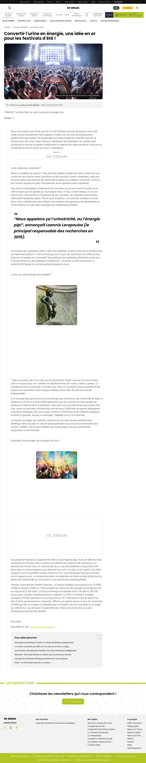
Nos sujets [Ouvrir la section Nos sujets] (92, 719)
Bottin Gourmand (134, 723)
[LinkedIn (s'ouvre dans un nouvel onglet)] (10, 727)
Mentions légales (20, 756)
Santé (67, 15)
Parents (49, 2)
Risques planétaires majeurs (60, 21)
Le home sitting (94, 745)
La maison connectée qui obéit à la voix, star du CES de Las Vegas (42, 646)
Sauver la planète (8, 15)
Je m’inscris (73, 701)
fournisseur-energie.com (42, 626)
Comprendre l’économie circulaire (101, 729)
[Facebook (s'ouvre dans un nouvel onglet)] (16, 727)
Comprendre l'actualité (97, 15)
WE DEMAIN (118, 2)
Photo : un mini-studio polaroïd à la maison (32, 662)
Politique (59, 15)
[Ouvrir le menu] (9, 8)
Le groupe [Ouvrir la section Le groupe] (132, 719)
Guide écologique (135, 15)
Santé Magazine (39, 2)
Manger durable (40, 21)
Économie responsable (47, 15)
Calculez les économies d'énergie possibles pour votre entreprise (41, 658)
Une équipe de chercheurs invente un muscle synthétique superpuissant (44, 642)
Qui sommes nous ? (126, 756)
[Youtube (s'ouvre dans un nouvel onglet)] (22, 727)
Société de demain (34, 15)
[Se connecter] (137, 7)
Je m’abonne (127, 8)
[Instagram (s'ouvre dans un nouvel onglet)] (5, 727)
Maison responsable (77, 15)
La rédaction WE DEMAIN (29, 105)
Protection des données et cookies (93, 759)
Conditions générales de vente (48, 756)
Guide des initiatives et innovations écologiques (55, 723)
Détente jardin (133, 726)
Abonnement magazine (80, 756)
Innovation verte (37, 27)
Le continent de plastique (98, 732)
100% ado (86, 15)
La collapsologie (94, 735)
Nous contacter (104, 756)
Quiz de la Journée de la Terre (100, 723)
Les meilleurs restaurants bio (99, 741)
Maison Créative (82, 2)
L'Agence (109, 15)
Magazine (121, 15)
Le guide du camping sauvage (100, 738)
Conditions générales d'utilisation (54, 759)
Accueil (7, 27)
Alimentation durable (21, 15)
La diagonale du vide (96, 726)
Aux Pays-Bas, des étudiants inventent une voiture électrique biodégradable (45, 650)
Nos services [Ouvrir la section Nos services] (42, 719)
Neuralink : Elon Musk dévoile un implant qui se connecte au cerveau (43, 654)
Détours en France (104, 2)
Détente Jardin (69, 2)
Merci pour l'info (25, 2)
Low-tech (93, 21)
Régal (93, 2)
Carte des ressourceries (110, 21)
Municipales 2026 (24, 21)
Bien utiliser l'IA (80, 21)
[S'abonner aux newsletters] (116, 8)
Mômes (58, 2)
